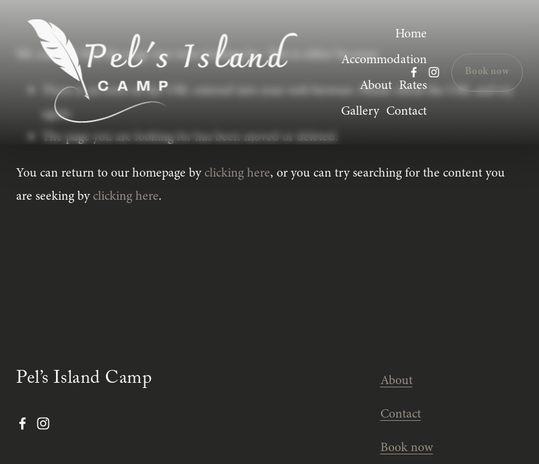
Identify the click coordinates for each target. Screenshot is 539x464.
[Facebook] (413, 72)
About (376, 84)
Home (411, 33)
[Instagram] (433, 72)
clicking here (237, 172)
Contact (406, 110)
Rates (413, 84)
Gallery (360, 110)
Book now (487, 72)
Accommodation (384, 59)
